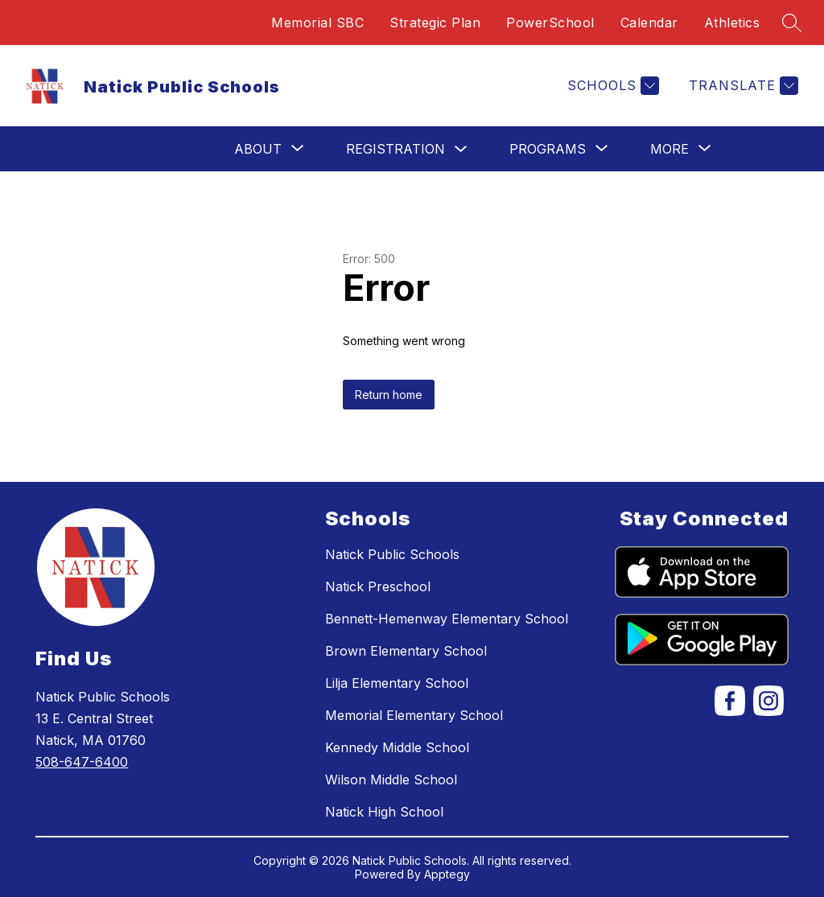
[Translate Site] (741, 86)
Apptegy (447, 874)
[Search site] (791, 22)
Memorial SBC (317, 22)
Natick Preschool (378, 586)
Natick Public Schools (392, 554)
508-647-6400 (81, 762)
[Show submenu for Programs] (547, 148)
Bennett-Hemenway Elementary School (446, 619)
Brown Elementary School (406, 651)
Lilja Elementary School (396, 683)
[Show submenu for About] (258, 148)
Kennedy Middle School (397, 747)
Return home (388, 394)
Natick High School (384, 812)
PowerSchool (550, 22)
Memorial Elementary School (414, 715)
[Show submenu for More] (669, 148)
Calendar (649, 22)
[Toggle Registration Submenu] (461, 149)
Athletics (732, 22)
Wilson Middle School (391, 780)
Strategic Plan (434, 22)
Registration (395, 149)
